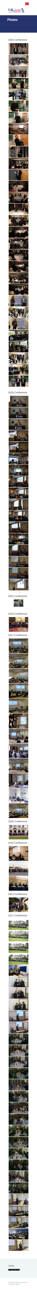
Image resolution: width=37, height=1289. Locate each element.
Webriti (17, 1284)
